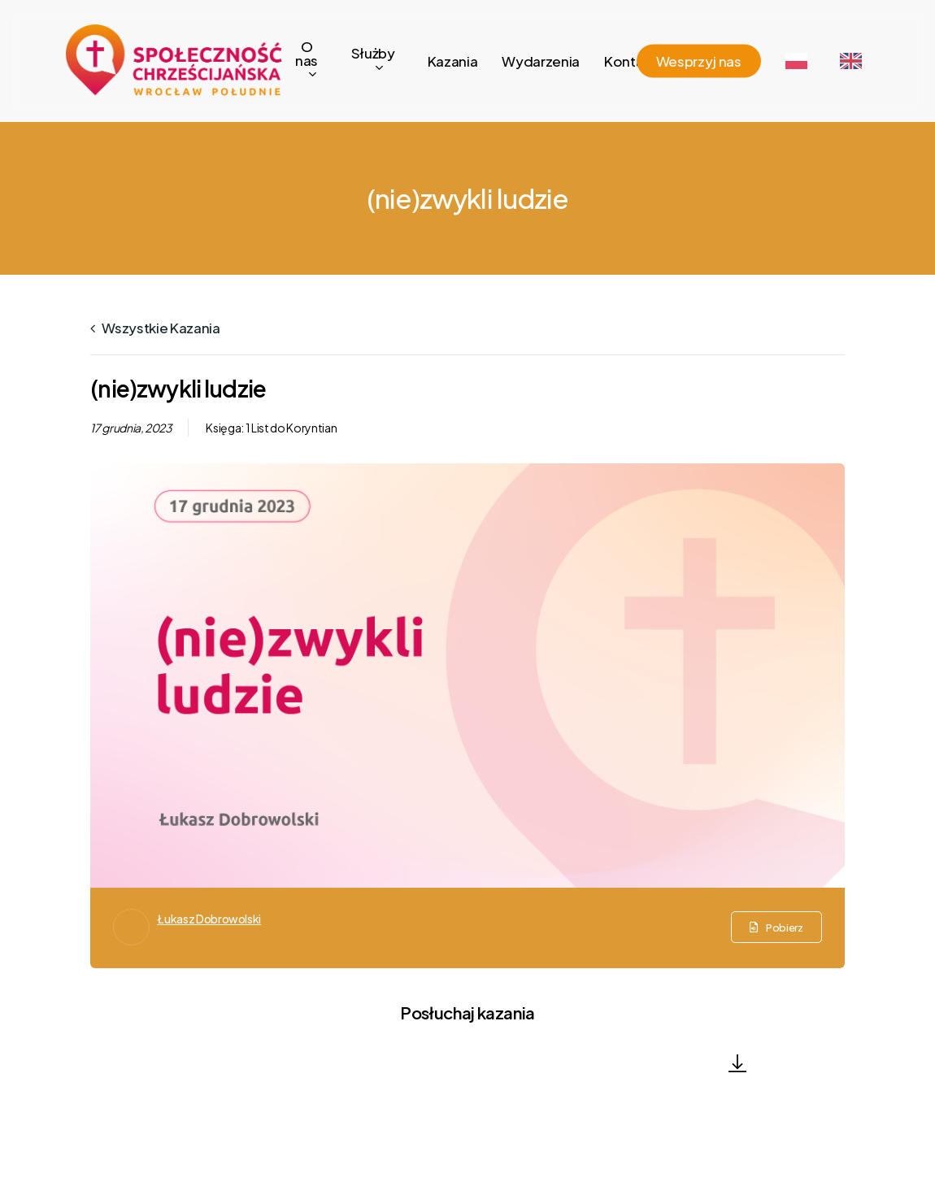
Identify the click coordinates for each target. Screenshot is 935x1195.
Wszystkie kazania (155, 328)
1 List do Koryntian (291, 427)
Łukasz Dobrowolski (209, 918)
